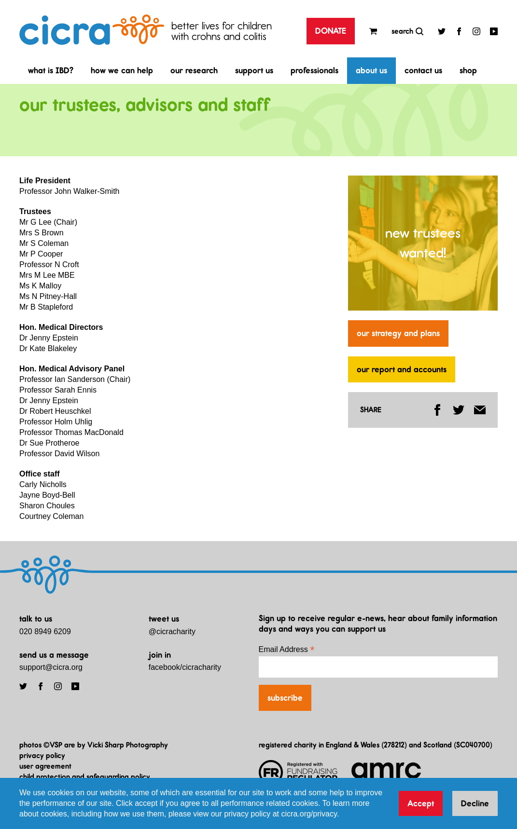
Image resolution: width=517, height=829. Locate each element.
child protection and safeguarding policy (84, 776)
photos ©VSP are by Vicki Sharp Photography (93, 744)
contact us (423, 70)
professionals (314, 70)
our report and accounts (402, 369)
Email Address (287, 649)
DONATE (330, 31)
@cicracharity (172, 631)
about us (371, 70)
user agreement (45, 766)
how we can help (122, 70)
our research (194, 70)
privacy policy (42, 755)
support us (254, 70)
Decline (475, 803)
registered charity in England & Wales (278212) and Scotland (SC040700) (375, 744)
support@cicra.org (51, 667)
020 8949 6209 (45, 631)
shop (468, 70)
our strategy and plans (398, 333)
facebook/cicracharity (185, 667)
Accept (420, 803)
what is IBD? (50, 70)
